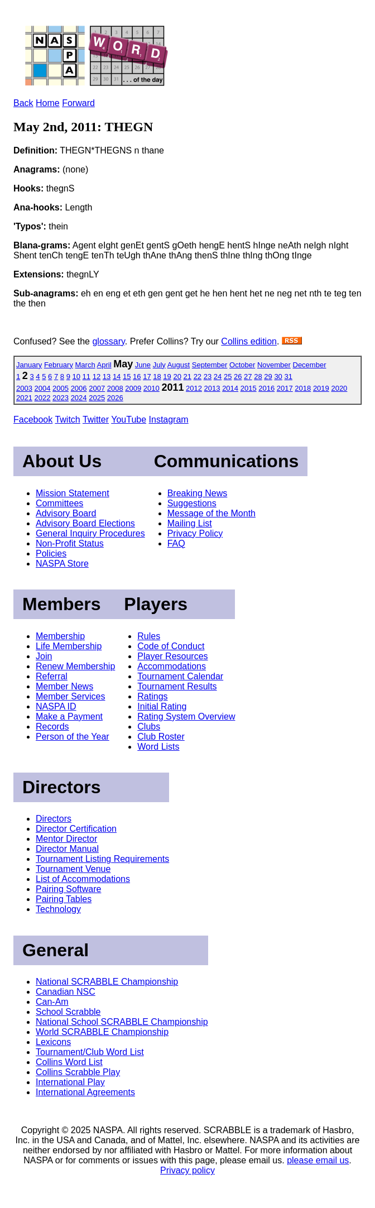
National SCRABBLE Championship (107, 981)
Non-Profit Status (70, 543)
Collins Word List (69, 1062)
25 (228, 376)
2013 (212, 388)
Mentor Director (66, 838)
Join (44, 656)
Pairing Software (68, 889)
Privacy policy (187, 1170)
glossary (108, 341)
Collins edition (249, 341)
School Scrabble (68, 1012)
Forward (78, 103)
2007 (97, 388)
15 (127, 376)
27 (248, 376)
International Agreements (85, 1092)
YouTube (128, 419)
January (29, 365)
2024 (79, 398)
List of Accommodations (83, 879)
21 (187, 376)
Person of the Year (72, 736)
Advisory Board (66, 513)
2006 (79, 388)
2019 (321, 388)
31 (288, 376)
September (210, 365)
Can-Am (52, 1001)
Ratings (152, 696)
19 (167, 376)
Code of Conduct (170, 646)
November (274, 365)
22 (197, 376)
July (159, 365)
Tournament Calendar (180, 676)
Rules (148, 636)
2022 (43, 398)
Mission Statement (72, 493)
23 (207, 376)
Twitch (67, 419)
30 (278, 376)
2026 (115, 398)
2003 (24, 388)
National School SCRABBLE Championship (122, 1022)
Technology (58, 909)
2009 (133, 388)
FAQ (176, 543)
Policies (51, 553)
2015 (249, 388)
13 (106, 376)
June (143, 365)
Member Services (70, 696)
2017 (285, 388)
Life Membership (69, 646)
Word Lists (158, 746)
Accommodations (171, 666)
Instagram (169, 419)
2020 (339, 388)
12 (96, 376)
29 (268, 376)
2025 (97, 398)
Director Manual (67, 849)
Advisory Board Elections (85, 523)
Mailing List (189, 523)
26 (238, 376)
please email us (318, 1160)
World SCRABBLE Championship (102, 1032)
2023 (60, 398)
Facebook (32, 419)
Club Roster (160, 736)
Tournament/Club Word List (90, 1052)
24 (218, 376)
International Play (70, 1082)
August (178, 365)
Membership (60, 636)
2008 (115, 388)
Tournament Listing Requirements (102, 859)
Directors (53, 818)
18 (157, 376)
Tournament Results (177, 686)
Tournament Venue (73, 869)
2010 (151, 388)
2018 (303, 388)
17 (147, 376)
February (58, 365)
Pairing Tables (64, 899)
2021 (24, 398)
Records (52, 726)
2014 (230, 388)
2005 (60, 388)
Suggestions (192, 503)
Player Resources (172, 656)
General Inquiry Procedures (90, 533)
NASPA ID (56, 706)
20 (177, 376)
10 (76, 376)
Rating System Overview (186, 716)
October (242, 365)
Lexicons (53, 1042)
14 (117, 376)
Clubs (148, 726)
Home (48, 103)
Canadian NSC (65, 991)
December (309, 365)
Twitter (96, 419)
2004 (43, 388)
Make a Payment (69, 716)
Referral (52, 676)
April (104, 365)
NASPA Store (62, 563)
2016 (266, 388)
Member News (64, 686)
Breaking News (197, 493)
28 (258, 376)
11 (86, 376)
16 (137, 376)
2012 (194, 388)
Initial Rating (161, 706)
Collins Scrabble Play (78, 1072)
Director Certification (76, 828)
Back (23, 103)
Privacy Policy (195, 533)
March (85, 365)
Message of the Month (211, 513)
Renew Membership (75, 666)
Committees (59, 503)
